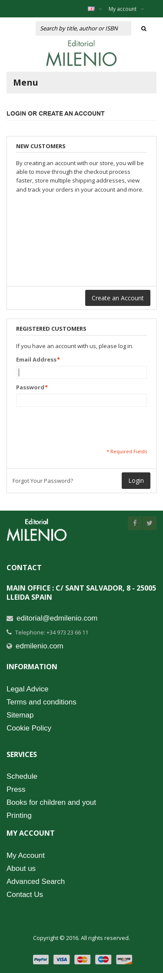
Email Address (36, 359)
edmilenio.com (39, 646)
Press (16, 789)
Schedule (22, 776)
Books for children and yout (51, 802)
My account (126, 9)
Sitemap (20, 715)
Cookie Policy (29, 728)
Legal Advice (27, 689)
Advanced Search (36, 881)
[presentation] (82, 427)
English (99, 9)
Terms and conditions (42, 702)
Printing (19, 815)
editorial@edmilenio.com (57, 618)
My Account (26, 855)
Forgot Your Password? (43, 481)
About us (21, 868)
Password (30, 387)
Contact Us (25, 894)
